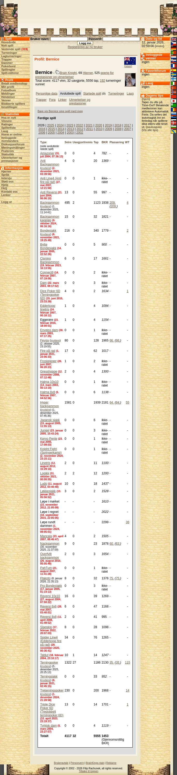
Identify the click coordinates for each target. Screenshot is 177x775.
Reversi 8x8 (48, 617)
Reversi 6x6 (48, 606)
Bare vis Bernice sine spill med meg (60, 111)
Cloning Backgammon (49, 260)
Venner (6, 100)
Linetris (45, 463)
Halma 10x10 (49, 382)
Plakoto (45, 578)
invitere (45, 168)
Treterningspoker (51, 690)
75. (112, 578)
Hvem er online (11, 134)
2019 (108, 125)
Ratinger (7, 124)
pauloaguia (154, 126)
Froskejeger (48, 361)
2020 (98, 125)
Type (43, 142)
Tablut (44, 655)
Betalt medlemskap (14, 83)
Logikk (44, 473)
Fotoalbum (8, 90)
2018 (118, 125)
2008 (118, 129)
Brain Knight (68, 73)
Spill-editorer (10, 72)
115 (127, 662)
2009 (108, 129)
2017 (127, 125)
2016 (41, 129)
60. (112, 543)
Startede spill (92, 93)
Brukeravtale (61, 763)
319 (24, 49)
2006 (41, 132)
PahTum (46, 568)
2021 (89, 125)
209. (113, 202)
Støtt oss (7, 181)
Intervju (6, 178)
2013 (70, 129)
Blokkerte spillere (13, 103)
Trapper (6, 59)
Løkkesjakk (48, 491)
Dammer (7, 62)
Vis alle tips (150, 130)
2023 (69, 125)
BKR (105, 142)
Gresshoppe (48, 371)
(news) (128, 66)
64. (112, 402)
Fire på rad (47, 351)
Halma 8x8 (47, 392)
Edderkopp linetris (47, 307)
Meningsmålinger (13, 147)
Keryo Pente (48, 438)
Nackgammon (49, 543)
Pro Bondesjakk (51, 586)
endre (159, 46)
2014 (61, 129)
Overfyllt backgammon (49, 555)
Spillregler (8, 69)
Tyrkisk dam (48, 725)
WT (127, 142)
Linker (62, 100)
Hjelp (4, 184)
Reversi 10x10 (50, 596)
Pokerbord (8, 66)
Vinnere (6, 121)
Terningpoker (49, 662)
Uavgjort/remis (83, 142)
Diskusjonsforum (13, 144)
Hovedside (8, 42)
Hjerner (6, 171)
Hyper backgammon (49, 404)
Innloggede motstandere (9, 139)
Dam (43, 283)
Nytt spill (7, 45)
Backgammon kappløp (49, 218)
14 (127, 690)
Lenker (6, 194)
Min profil (7, 86)
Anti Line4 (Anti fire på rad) (50, 180)
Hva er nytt (8, 117)
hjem (146, 99)
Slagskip (46, 627)
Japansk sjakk (50, 420)
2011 (89, 129)
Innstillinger (9, 107)
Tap (96, 142)
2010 (99, 129)
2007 (127, 129)
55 (127, 402)
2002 (79, 132)
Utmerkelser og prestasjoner (11, 159)
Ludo (43, 483)
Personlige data (46, 93)
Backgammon (49, 202)
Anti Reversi (49, 192)
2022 (79, 125)
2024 (60, 125)
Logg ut (6, 201)
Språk (5, 174)
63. (118, 543)
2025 (50, 125)
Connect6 (46, 272)
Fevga (44, 340)
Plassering (117, 142)
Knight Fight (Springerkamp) (51, 450)
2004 (60, 132)
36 (127, 522)
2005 (51, 132)
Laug (4, 131)
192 (102, 80)
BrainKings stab (95, 763)
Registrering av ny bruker (85, 47)
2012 (79, 129)
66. (112, 340)
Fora (52, 100)
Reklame (111, 763)
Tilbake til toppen (88, 771)
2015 (51, 129)
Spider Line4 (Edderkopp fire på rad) (50, 641)
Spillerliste (8, 127)
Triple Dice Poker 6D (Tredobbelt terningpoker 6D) (51, 710)
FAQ (4, 188)
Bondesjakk (48, 230)
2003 (70, 132)
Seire (68, 142)
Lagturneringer (11, 56)
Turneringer (9, 52)
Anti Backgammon (49, 162)
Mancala (46, 536)
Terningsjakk (49, 676)
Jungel (44, 430)
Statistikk (7, 154)
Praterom (7, 151)
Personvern (77, 763)
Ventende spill (10, 49)
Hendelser (8, 96)
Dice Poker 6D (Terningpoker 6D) (50, 294)
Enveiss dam (49, 330)
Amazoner (47, 153)
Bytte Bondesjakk (48, 246)
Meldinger (8, 93)
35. (112, 662)
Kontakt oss (9, 191)
